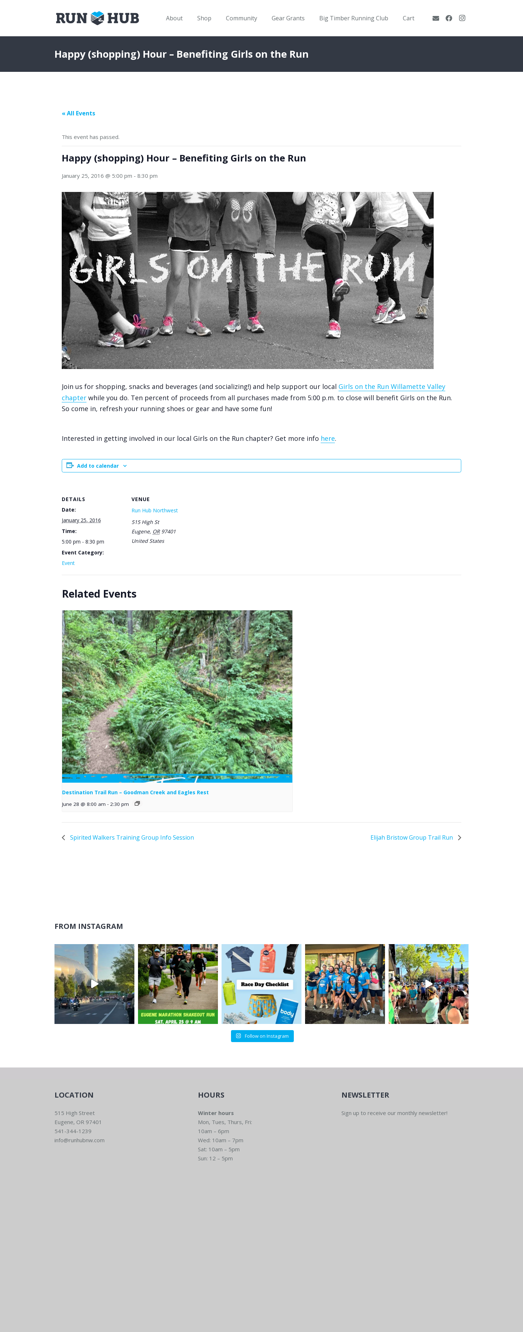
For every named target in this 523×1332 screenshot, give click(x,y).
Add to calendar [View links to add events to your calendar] (98, 465)
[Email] (435, 18)
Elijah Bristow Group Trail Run (412, 837)
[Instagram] (462, 18)
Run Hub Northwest (154, 510)
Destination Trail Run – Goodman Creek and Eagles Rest (135, 792)
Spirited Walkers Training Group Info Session (131, 837)
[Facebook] (448, 18)
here (328, 438)
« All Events (78, 113)
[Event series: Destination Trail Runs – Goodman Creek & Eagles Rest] (137, 803)
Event (68, 563)
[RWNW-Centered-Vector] (97, 18)
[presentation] (177, 696)
